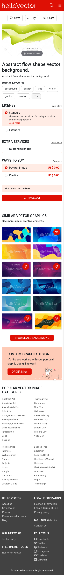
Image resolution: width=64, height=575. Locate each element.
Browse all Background (32, 337)
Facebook (41, 539)
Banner (27, 88)
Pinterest (41, 547)
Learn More (56, 106)
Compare (57, 161)
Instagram (41, 551)
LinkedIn (40, 559)
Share (48, 18)
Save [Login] (15, 18)
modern (23, 96)
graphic (8, 96)
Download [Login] (32, 198)
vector (52, 88)
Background (11, 88)
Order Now (19, 371)
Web (40, 88)
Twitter (39, 543)
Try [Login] (31, 18)
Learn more (14, 123)
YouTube (40, 555)
